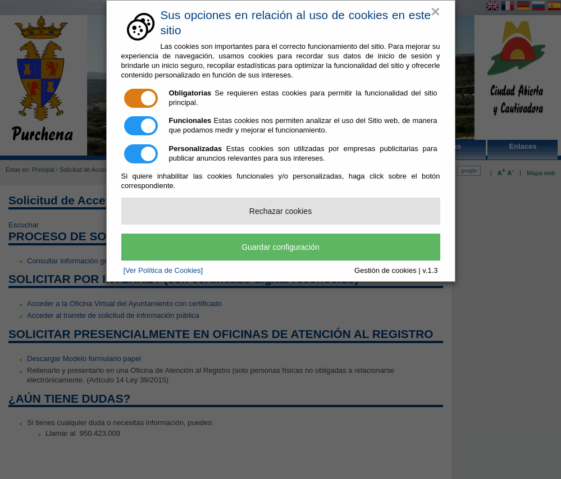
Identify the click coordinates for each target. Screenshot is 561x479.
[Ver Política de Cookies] (163, 270)
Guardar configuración (280, 247)
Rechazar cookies (280, 211)
